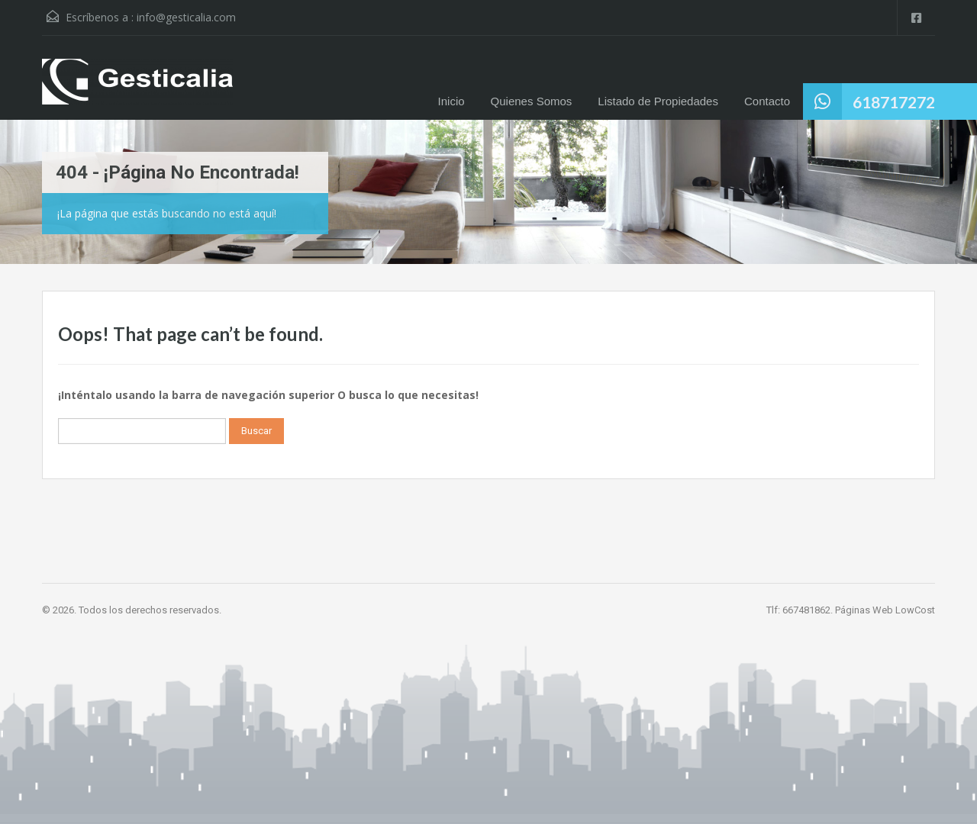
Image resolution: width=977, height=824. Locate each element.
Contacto (767, 101)
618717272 (894, 101)
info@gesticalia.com (186, 17)
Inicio (451, 101)
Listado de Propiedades (658, 101)
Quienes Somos (531, 101)
